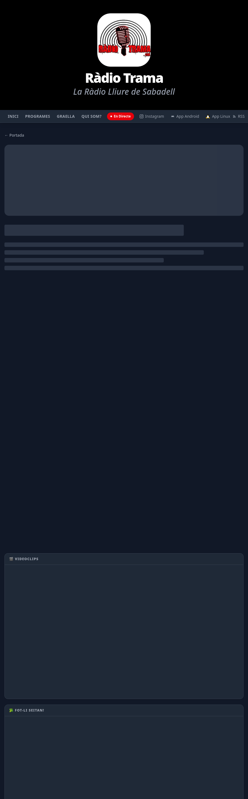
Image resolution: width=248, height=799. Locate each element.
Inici (13, 116)
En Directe (120, 116)
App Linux (217, 116)
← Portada (14, 135)
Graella (66, 116)
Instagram (152, 116)
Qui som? (91, 116)
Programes (37, 116)
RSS (238, 116)
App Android (185, 116)
